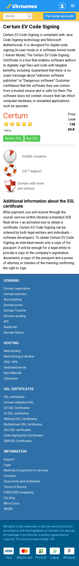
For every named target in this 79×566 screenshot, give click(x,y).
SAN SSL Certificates (18, 441)
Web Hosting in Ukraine (19, 356)
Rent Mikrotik (12, 373)
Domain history (14, 332)
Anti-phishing (12, 299)
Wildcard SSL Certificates (20, 419)
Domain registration (17, 288)
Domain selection (15, 294)
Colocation (11, 378)
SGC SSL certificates (17, 430)
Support (9, 459)
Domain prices (13, 305)
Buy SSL (32, 138)
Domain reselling (15, 316)
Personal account (60, 16)
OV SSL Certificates (17, 408)
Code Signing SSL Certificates (23, 435)
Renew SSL (13, 138)
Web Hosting (12, 351)
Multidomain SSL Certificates (23, 424)
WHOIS (8, 509)
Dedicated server (15, 367)
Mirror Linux (11, 503)
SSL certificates (14, 397)
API (6, 321)
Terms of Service (15, 487)
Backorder (10, 327)
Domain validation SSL (18, 402)
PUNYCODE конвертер (19, 492)
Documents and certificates (22, 481)
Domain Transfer (15, 310)
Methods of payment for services (26, 470)
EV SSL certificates (16, 413)
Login (7, 465)
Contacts (10, 476)
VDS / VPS (11, 362)
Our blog (9, 498)
